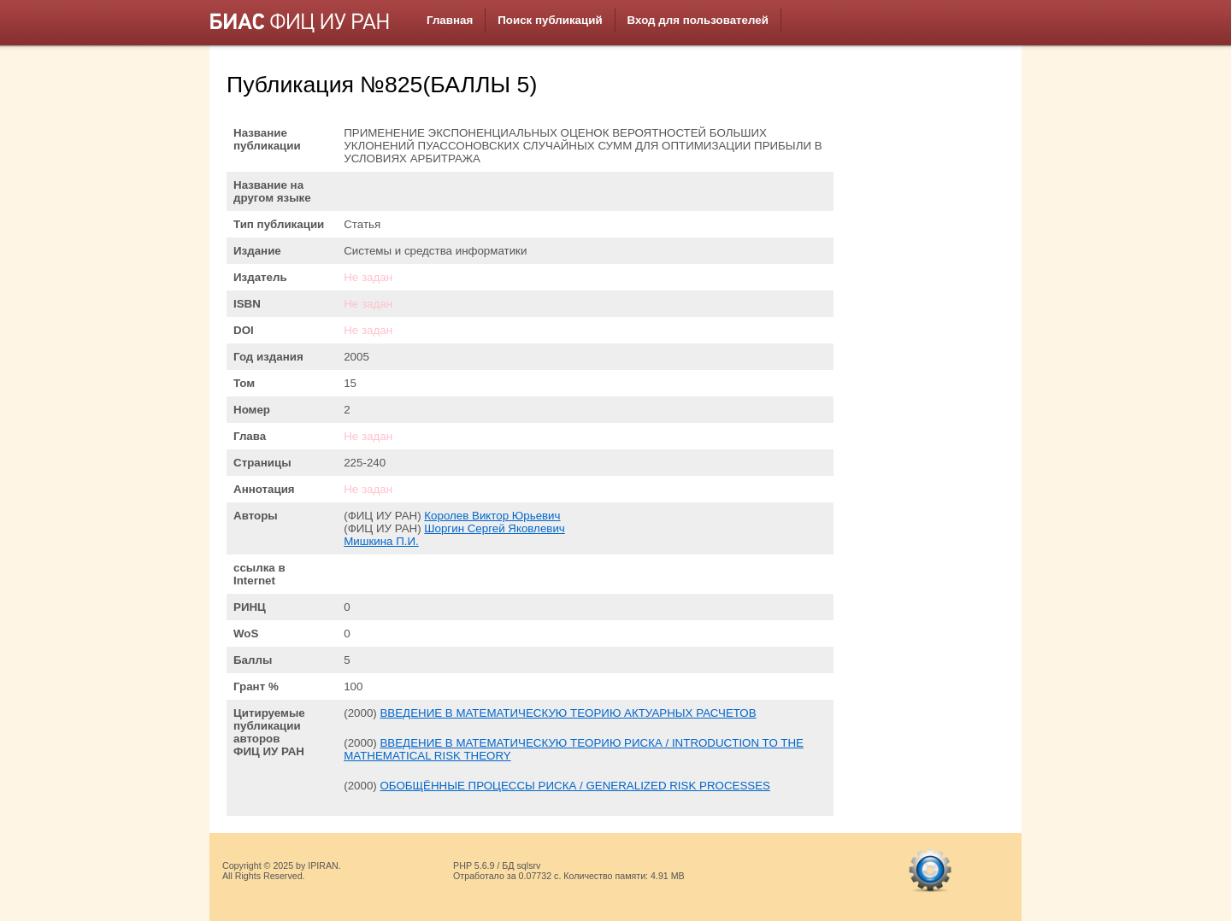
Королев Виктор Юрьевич (492, 515)
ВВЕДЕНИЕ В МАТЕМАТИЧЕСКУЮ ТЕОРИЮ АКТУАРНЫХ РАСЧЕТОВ (568, 713)
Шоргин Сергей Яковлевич (494, 528)
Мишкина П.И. (381, 541)
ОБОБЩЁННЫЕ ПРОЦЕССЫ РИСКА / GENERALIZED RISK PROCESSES (575, 785)
